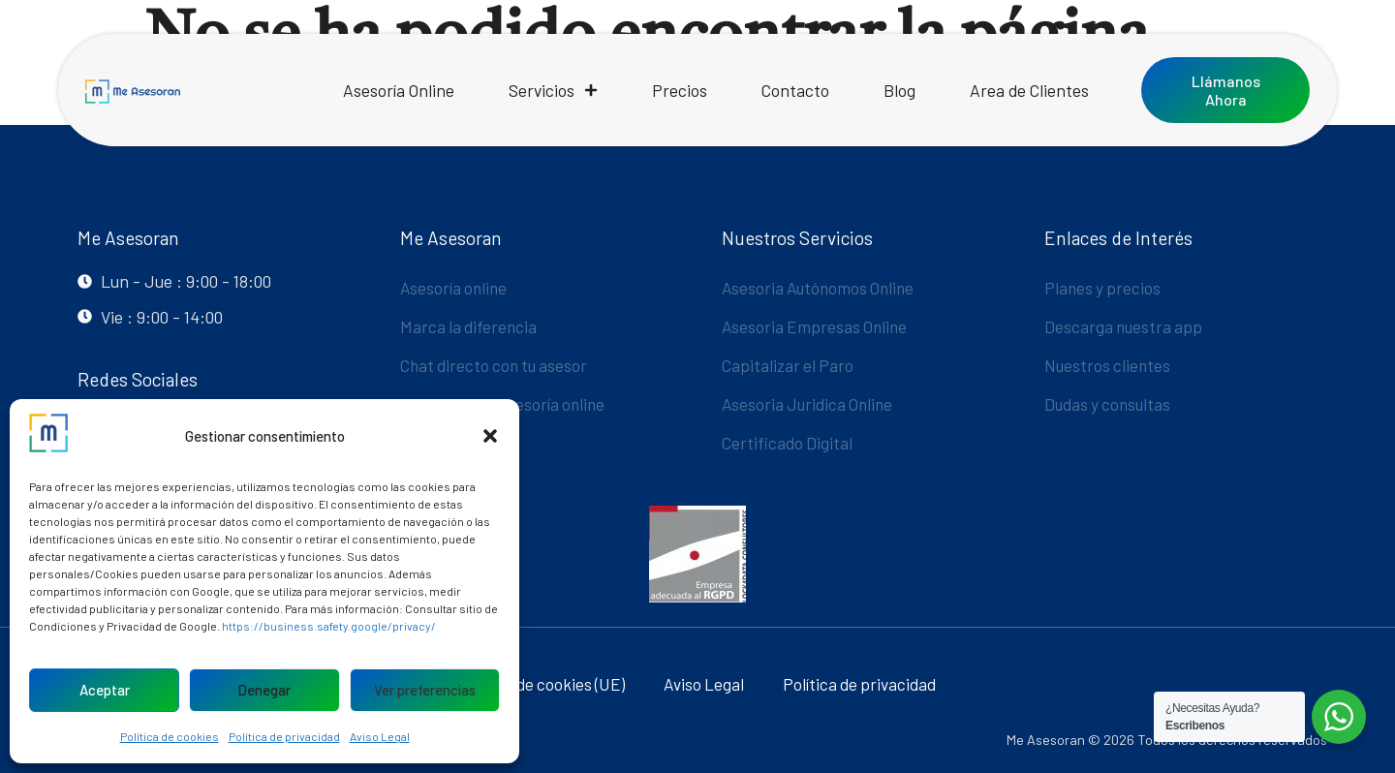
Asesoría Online (398, 90)
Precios (679, 90)
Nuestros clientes (1108, 365)
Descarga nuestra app (1125, 326)
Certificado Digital (787, 442)
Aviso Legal (380, 736)
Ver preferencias (425, 689)
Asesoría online (455, 287)
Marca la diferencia (470, 326)
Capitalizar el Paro (789, 365)
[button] (490, 436)
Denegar (264, 689)
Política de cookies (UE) (540, 684)
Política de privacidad (284, 736)
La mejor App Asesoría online (506, 404)
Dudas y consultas (1109, 404)
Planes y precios (1103, 287)
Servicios (553, 90)
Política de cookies (169, 736)
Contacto (795, 90)
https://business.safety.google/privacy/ (329, 626)
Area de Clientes (1029, 90)
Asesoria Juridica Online (810, 404)
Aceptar (104, 689)
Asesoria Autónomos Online (821, 287)
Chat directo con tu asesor (497, 365)
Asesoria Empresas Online (817, 326)
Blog (899, 90)
